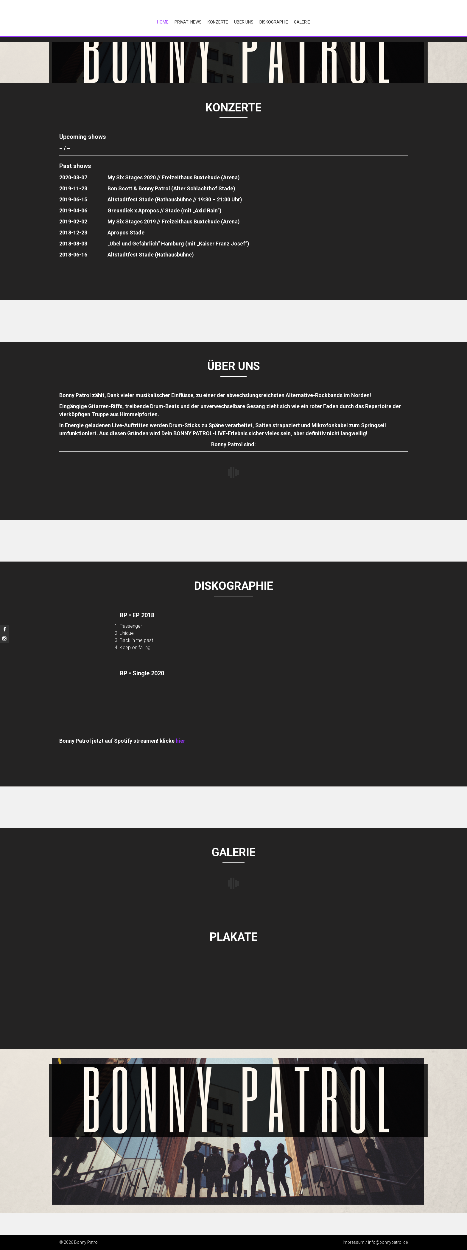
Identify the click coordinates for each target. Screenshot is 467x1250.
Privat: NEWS (188, 22)
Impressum (354, 1242)
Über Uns (243, 22)
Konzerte (218, 22)
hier (180, 741)
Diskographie (273, 22)
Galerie (302, 22)
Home (163, 22)
